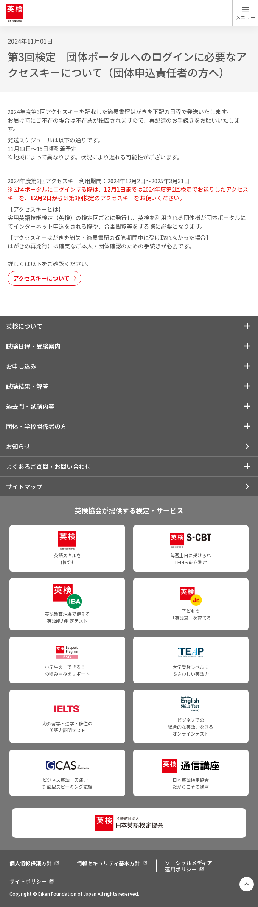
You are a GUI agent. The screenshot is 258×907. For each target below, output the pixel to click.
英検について (24, 325)
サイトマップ (24, 486)
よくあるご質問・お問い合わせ (48, 466)
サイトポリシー (28, 881)
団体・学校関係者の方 (36, 426)
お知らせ (18, 446)
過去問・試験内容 (30, 406)
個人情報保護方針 (30, 863)
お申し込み (21, 366)
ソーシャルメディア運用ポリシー (188, 866)
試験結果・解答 (27, 386)
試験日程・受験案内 (33, 346)
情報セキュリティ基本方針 (108, 863)
